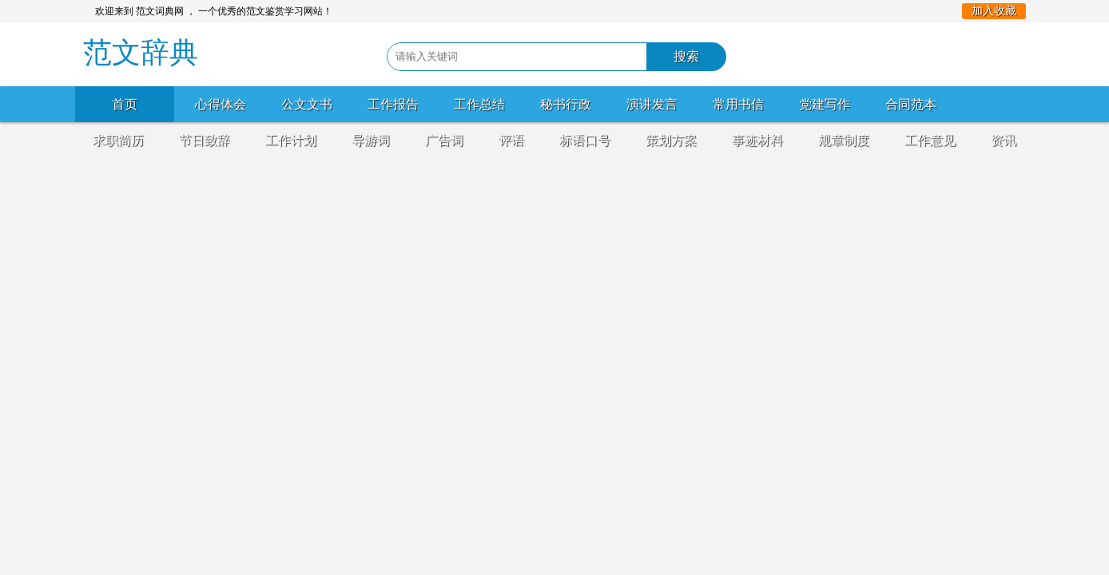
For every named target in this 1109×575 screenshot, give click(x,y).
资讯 (1003, 140)
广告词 (444, 140)
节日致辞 (204, 140)
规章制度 (843, 140)
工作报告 (393, 104)
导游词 (371, 140)
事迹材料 (757, 140)
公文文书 (306, 104)
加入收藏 (994, 11)
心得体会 (220, 104)
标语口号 (584, 140)
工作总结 (479, 104)
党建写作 (824, 104)
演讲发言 (652, 104)
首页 (124, 104)
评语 (511, 140)
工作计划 (290, 140)
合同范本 (910, 104)
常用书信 (738, 104)
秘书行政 (565, 104)
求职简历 (118, 140)
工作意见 (930, 140)
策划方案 (671, 140)
